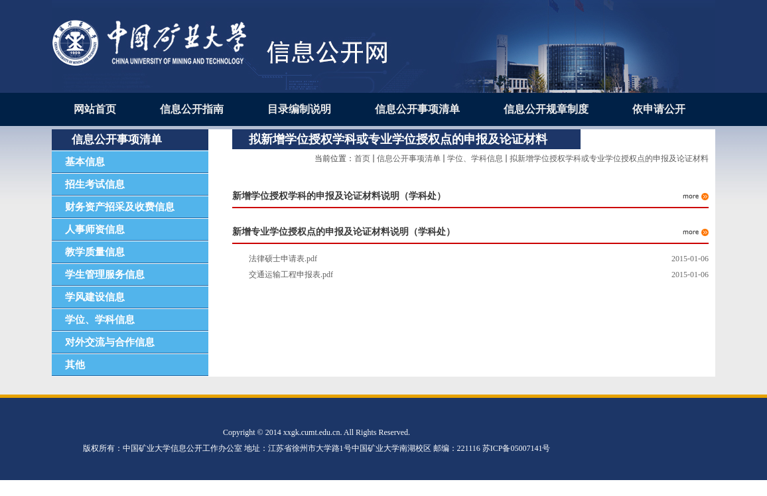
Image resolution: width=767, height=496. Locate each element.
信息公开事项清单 (409, 158)
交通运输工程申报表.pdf (291, 274)
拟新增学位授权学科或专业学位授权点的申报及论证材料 (609, 158)
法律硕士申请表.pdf (283, 258)
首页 (362, 158)
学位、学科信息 (475, 158)
